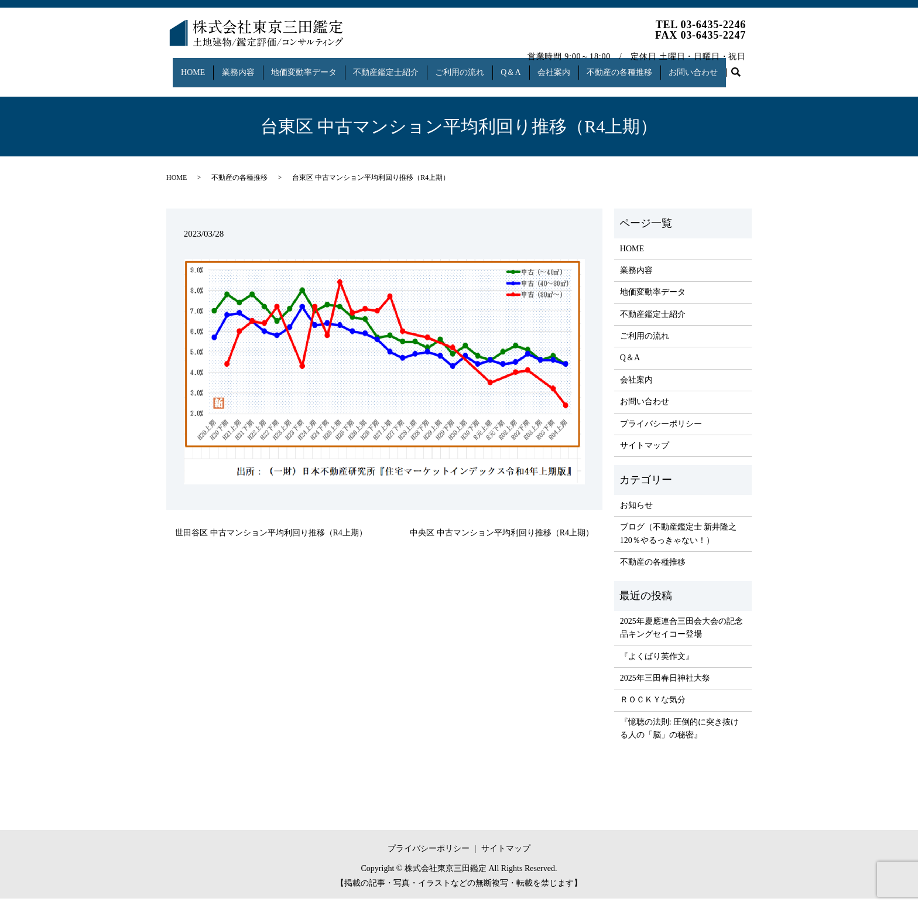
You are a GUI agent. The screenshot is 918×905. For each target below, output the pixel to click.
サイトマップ (644, 452)
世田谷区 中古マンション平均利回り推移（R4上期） (271, 539)
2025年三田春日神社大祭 (665, 684)
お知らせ (636, 511)
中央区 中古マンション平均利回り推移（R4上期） (502, 539)
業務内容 (236, 66)
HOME (188, 66)
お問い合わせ (713, 66)
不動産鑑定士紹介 (390, 66)
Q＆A (522, 66)
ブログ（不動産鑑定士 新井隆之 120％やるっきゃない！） (678, 540)
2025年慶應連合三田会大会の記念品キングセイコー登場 (681, 634)
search (181, 85)
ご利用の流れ (467, 66)
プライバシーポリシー (661, 429)
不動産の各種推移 (636, 66)
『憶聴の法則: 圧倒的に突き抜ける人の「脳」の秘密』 (679, 735)
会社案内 (568, 66)
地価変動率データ (305, 66)
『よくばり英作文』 (657, 662)
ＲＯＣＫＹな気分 (653, 706)
